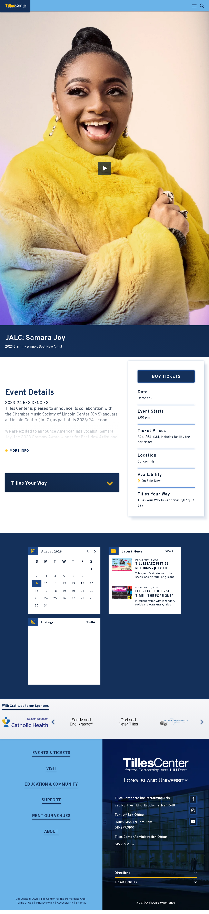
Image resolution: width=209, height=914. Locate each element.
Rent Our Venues (51, 816)
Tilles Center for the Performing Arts (16, 6)
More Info (19, 451)
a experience (155, 902)
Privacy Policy (45, 903)
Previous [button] (53, 722)
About (51, 832)
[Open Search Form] (201, 5)
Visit (51, 769)
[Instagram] (193, 810)
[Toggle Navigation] (194, 7)
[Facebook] (193, 799)
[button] (104, 168)
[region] (64, 580)
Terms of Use (24, 903)
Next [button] (202, 722)
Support (51, 800)
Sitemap (81, 903)
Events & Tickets (51, 753)
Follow (90, 621)
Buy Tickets (166, 377)
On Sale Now (151, 481)
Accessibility (65, 903)
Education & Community (51, 785)
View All (171, 551)
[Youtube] (193, 821)
